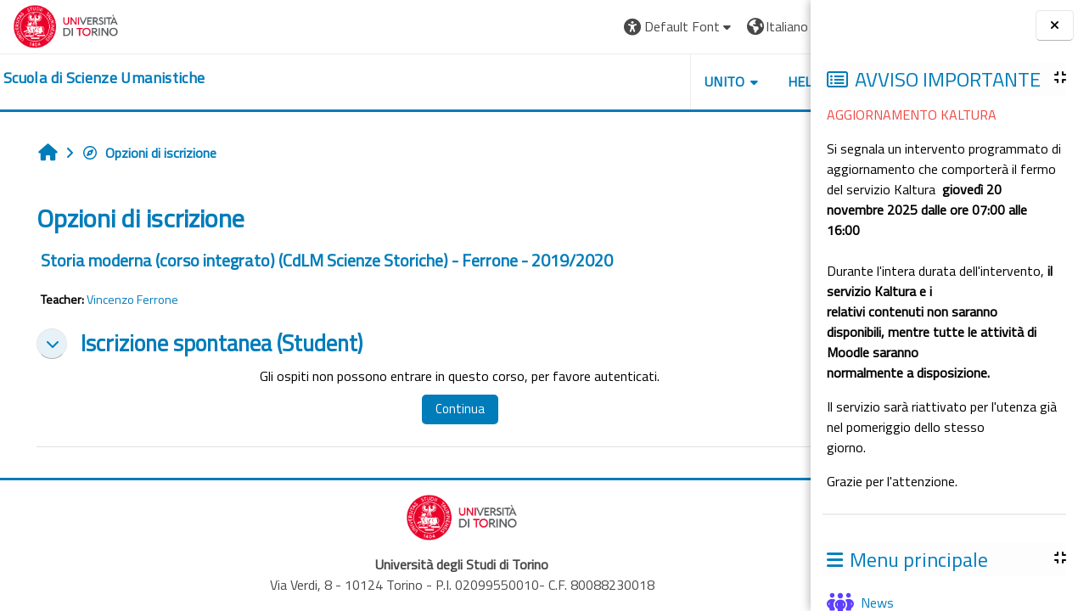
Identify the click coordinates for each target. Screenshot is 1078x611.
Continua (431, 408)
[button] (566, 27)
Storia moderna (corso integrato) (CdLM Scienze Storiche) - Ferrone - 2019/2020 (327, 260)
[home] (104, 78)
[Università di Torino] (66, 24)
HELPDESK (708, 81)
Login (768, 26)
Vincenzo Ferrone (132, 299)
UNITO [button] (612, 81)
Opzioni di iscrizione (148, 153)
